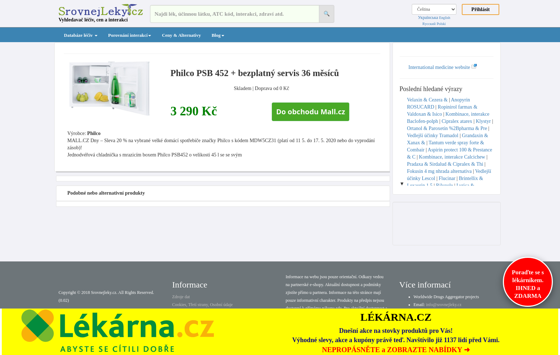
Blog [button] (217, 35)
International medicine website (443, 67)
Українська (428, 17)
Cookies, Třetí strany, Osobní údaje (202, 304)
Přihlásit (480, 9)
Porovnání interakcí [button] (129, 35)
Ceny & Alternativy (181, 35)
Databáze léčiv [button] (81, 35)
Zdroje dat (181, 296)
